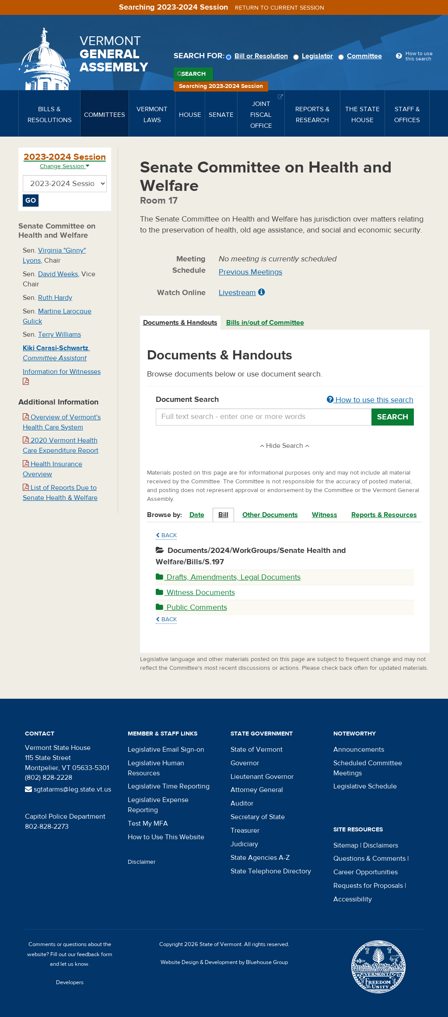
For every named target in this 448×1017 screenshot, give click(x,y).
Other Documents (270, 514)
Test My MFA (148, 823)
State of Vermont (257, 749)
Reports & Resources (384, 514)
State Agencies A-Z (260, 857)
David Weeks (58, 274)
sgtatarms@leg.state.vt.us (68, 789)
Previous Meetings (250, 272)
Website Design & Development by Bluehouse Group (224, 962)
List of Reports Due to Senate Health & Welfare (60, 492)
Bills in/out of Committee (265, 322)
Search (194, 74)
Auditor (242, 803)
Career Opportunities (365, 872)
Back (166, 535)
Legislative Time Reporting (169, 786)
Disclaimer (142, 862)
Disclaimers (380, 845)
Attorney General (257, 789)
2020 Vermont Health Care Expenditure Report (60, 445)
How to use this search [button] (370, 400)
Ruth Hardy (55, 297)
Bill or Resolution (258, 56)
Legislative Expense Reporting (158, 804)
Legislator (314, 56)
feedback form (94, 954)
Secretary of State (258, 817)
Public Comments (191, 607)
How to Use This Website (166, 837)
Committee (361, 56)
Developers (70, 982)
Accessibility (352, 899)
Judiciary (244, 844)
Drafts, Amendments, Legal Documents (228, 577)
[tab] (180, 323)
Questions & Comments (369, 858)
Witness (324, 514)
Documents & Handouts (180, 322)
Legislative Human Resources (156, 768)
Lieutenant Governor (262, 776)
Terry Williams (59, 334)
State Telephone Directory (271, 871)
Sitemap (345, 845)
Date (196, 514)
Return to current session (279, 8)
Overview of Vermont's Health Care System (62, 422)
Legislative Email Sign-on (166, 749)
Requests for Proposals (368, 885)
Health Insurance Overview (52, 469)
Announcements (358, 749)
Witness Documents (195, 593)
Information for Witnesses (62, 376)
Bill (223, 514)
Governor (245, 763)
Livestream (237, 293)
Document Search (285, 400)
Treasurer (245, 830)
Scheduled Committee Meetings (367, 768)
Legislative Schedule (365, 786)
